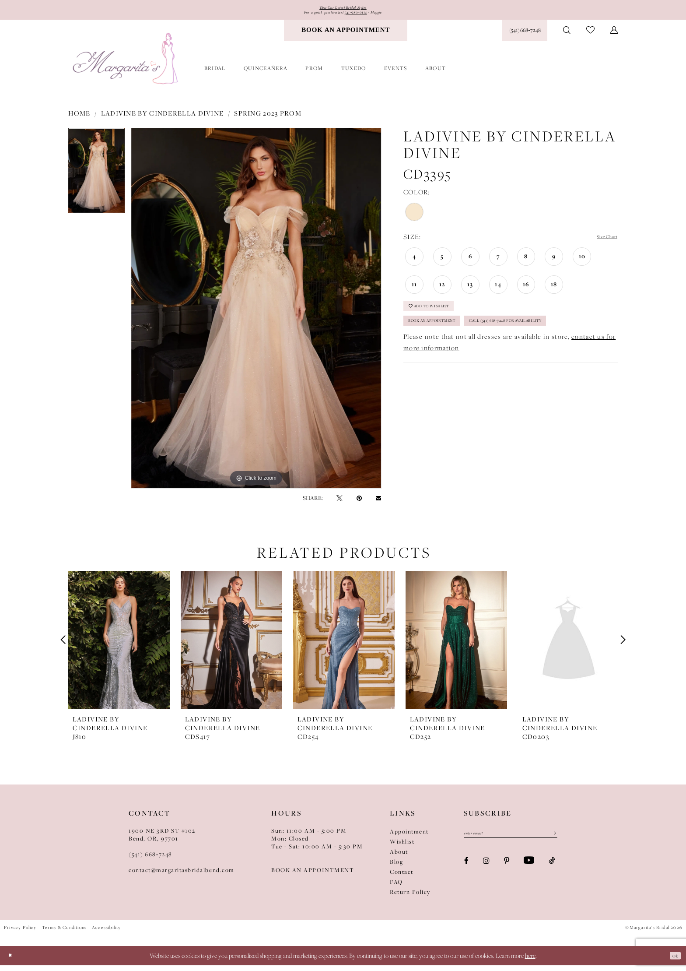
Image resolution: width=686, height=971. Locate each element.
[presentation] (119, 645)
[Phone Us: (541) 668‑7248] (524, 35)
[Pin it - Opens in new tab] (359, 504)
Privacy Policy (20, 933)
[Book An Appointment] (345, 35)
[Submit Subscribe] (551, 841)
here (530, 961)
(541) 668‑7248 (150, 860)
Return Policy (410, 898)
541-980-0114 (364, 17)
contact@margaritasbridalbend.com (181, 876)
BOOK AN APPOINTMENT (312, 876)
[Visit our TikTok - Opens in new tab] (551, 870)
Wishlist (402, 847)
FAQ (396, 888)
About (399, 858)
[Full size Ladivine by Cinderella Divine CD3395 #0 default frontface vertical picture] (256, 314)
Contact (401, 878)
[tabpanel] (96, 179)
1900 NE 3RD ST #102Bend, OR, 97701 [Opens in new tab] (162, 840)
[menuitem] (345, 35)
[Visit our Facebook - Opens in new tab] (466, 870)
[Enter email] (510, 841)
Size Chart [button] (600, 242)
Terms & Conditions (64, 933)
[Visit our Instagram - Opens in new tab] (486, 870)
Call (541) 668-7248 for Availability (470, 362)
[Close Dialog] (13, 961)
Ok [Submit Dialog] (672, 961)
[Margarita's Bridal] (126, 64)
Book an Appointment (449, 340)
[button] (614, 36)
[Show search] (566, 36)
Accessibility (106, 933)
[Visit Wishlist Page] (590, 36)
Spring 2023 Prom (267, 119)
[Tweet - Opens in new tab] (339, 504)
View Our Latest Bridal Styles (343, 9)
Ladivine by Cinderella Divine (162, 119)
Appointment (409, 837)
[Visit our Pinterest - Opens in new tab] (507, 870)
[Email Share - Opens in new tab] (378, 503)
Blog (396, 868)
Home (79, 119)
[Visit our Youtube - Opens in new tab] (529, 870)
